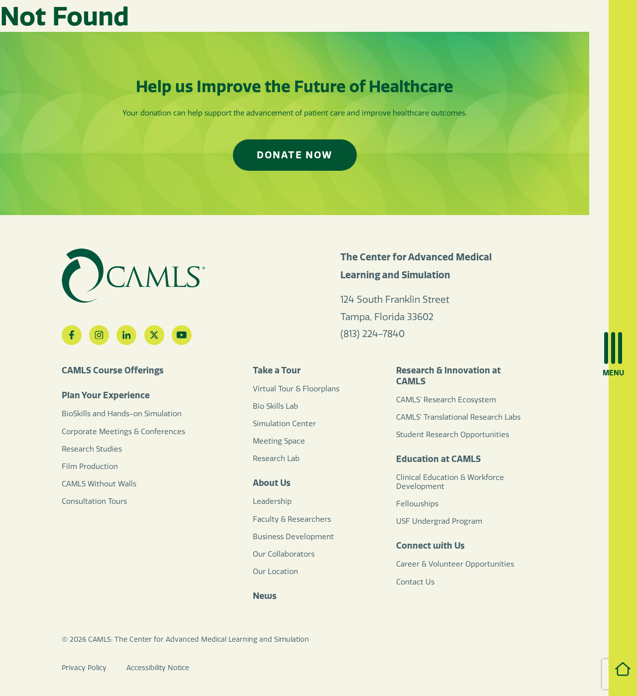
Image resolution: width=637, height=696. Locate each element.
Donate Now (295, 155)
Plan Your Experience (106, 395)
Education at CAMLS (438, 459)
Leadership (272, 501)
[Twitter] (154, 335)
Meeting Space (279, 441)
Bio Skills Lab (275, 406)
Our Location (275, 571)
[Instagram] (99, 335)
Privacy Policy (84, 668)
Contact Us (415, 582)
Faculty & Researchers (292, 519)
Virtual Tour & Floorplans (296, 388)
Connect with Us (430, 545)
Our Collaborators (284, 554)
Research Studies (92, 449)
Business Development (293, 536)
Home (613, 669)
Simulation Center (284, 423)
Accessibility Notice (157, 668)
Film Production (90, 466)
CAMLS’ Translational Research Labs (458, 417)
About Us (272, 482)
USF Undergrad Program (439, 521)
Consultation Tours (94, 501)
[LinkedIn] (126, 335)
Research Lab (276, 458)
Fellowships (417, 503)
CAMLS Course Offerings (113, 370)
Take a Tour (277, 370)
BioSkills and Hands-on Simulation (122, 413)
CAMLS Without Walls (99, 483)
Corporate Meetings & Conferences (123, 431)
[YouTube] (182, 335)
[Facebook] (72, 335)
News (265, 595)
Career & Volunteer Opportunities (455, 564)
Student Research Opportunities (452, 434)
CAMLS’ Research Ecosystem (446, 399)
